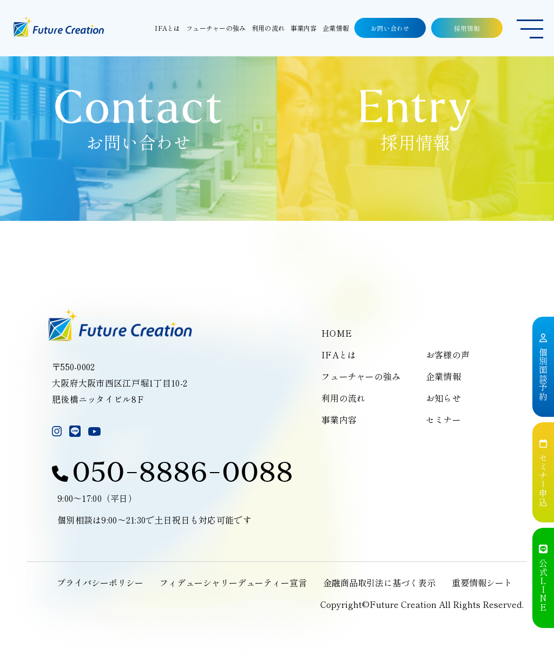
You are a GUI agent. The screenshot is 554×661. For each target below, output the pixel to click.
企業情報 (443, 376)
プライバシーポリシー (100, 582)
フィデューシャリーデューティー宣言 (233, 582)
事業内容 (339, 419)
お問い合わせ (390, 27)
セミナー (443, 419)
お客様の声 (448, 354)
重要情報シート (482, 582)
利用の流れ (343, 397)
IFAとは (338, 354)
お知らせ (443, 397)
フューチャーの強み (361, 376)
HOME (336, 332)
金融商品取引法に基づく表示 (379, 582)
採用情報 (467, 27)
